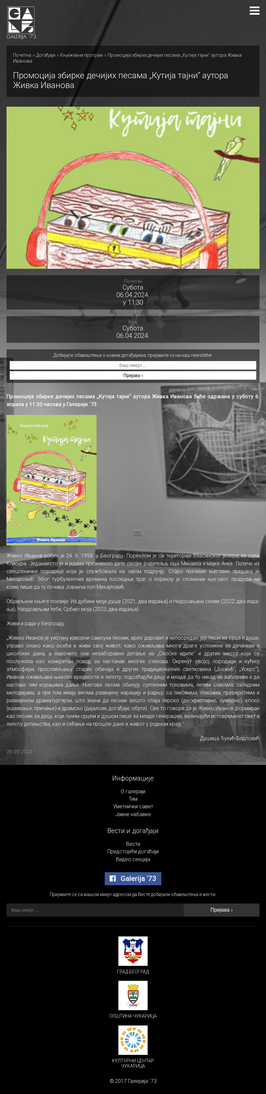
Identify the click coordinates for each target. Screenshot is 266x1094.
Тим (133, 799)
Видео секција (133, 859)
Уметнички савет (133, 806)
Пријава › (133, 375)
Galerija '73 (133, 878)
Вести (133, 844)
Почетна (22, 55)
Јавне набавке (133, 814)
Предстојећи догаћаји (133, 851)
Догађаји (45, 55)
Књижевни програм (81, 55)
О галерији (133, 791)
